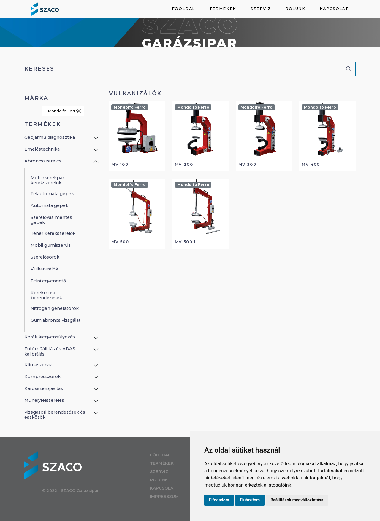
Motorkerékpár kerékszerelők (47, 180)
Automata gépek (49, 205)
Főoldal (183, 9)
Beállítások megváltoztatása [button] (296, 500)
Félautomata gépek (52, 193)
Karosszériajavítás (43, 388)
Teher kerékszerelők (53, 233)
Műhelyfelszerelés (44, 400)
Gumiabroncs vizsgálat (55, 320)
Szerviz (261, 9)
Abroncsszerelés (42, 161)
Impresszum (169, 496)
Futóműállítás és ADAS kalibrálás (49, 351)
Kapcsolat (334, 9)
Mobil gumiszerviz (51, 245)
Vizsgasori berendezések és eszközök (54, 415)
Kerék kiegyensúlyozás (49, 337)
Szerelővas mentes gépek (51, 220)
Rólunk (295, 9)
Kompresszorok (42, 376)
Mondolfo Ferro (65, 111)
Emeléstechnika (42, 149)
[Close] (79, 111)
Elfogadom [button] (219, 500)
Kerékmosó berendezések (46, 295)
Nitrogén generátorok (55, 308)
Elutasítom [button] (250, 500)
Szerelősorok (45, 257)
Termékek (222, 9)
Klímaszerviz (38, 364)
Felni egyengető (48, 280)
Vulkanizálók (44, 269)
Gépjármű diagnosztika (49, 137)
